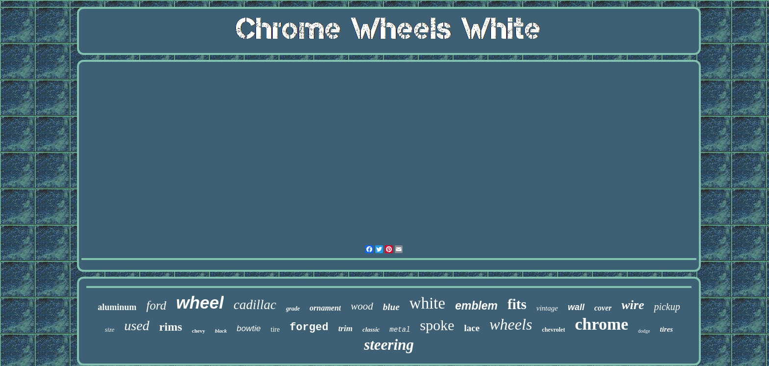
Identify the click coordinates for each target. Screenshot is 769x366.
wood (362, 306)
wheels (510, 324)
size (110, 329)
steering (389, 344)
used (136, 325)
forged (308, 327)
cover (603, 308)
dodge (644, 331)
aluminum (117, 307)
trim (345, 328)
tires (666, 329)
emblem (476, 305)
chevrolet (553, 329)
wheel (200, 302)
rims (170, 326)
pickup (667, 306)
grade (293, 308)
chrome (601, 324)
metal (399, 330)
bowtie (249, 328)
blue (391, 307)
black (221, 331)
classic (371, 329)
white (427, 303)
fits (517, 304)
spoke (437, 325)
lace (472, 328)
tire (275, 329)
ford (156, 305)
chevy (198, 331)
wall (576, 307)
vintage (547, 308)
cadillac (254, 304)
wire (632, 305)
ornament (325, 308)
